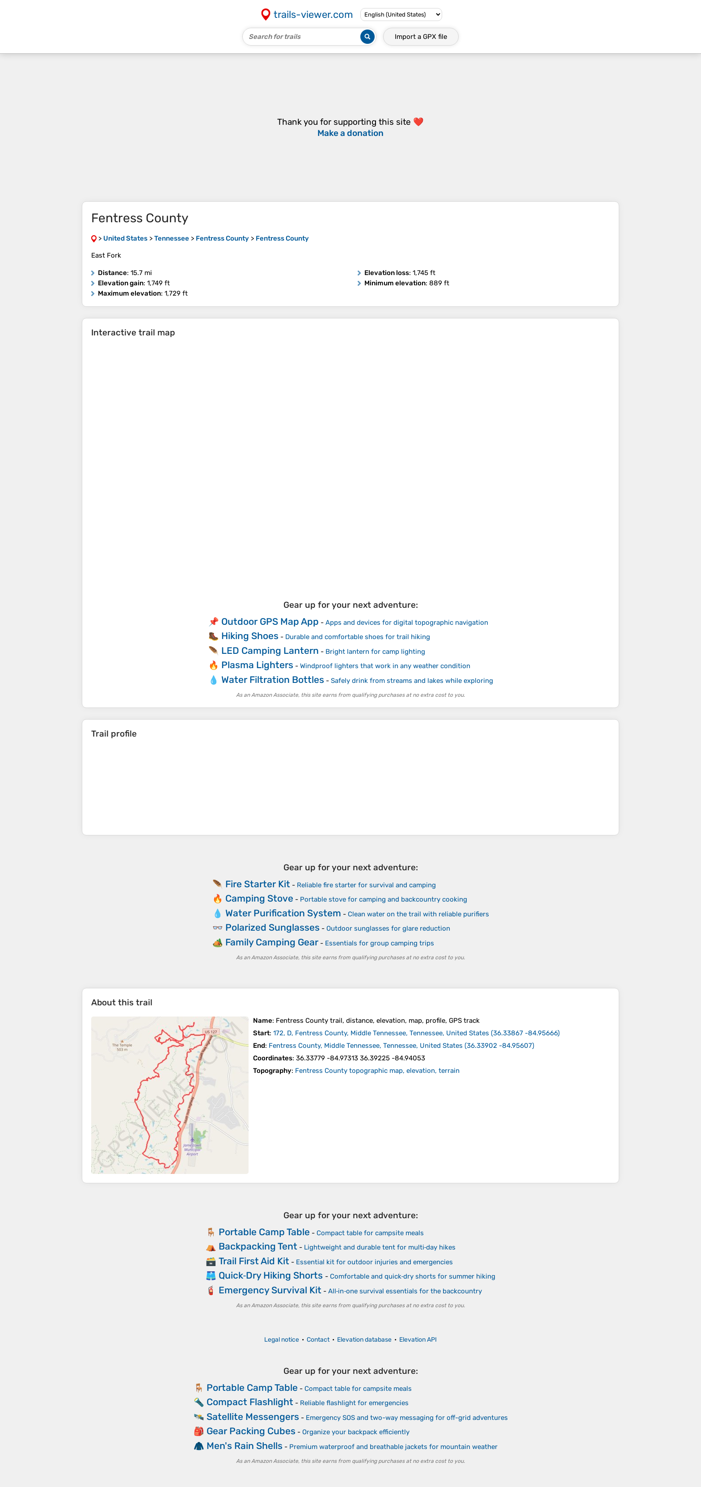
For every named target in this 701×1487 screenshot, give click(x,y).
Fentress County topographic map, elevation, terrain (377, 1071)
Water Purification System (283, 913)
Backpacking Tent (258, 1246)
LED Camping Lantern (270, 650)
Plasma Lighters (257, 664)
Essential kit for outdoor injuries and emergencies (374, 1262)
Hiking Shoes (250, 635)
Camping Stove (259, 898)
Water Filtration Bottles (272, 679)
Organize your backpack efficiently (356, 1432)
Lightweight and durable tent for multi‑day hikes (380, 1247)
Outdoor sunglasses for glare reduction (388, 928)
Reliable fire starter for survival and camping (366, 885)
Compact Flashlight (250, 1401)
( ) (416, 1033)
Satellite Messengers (253, 1416)
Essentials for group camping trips (379, 943)
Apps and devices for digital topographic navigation (406, 623)
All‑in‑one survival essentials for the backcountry (405, 1291)
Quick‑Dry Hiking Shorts (271, 1275)
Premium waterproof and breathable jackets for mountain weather (393, 1447)
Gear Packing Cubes (251, 1430)
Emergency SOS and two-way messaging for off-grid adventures (407, 1418)
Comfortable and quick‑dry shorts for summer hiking (413, 1276)
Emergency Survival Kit (270, 1290)
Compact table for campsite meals (370, 1233)
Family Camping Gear (271, 942)
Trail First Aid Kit (254, 1261)
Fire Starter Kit (257, 884)
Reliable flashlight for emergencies (354, 1403)
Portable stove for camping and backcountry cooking (383, 899)
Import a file (421, 37)
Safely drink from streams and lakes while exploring (412, 681)
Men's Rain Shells (245, 1445)
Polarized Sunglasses (272, 927)
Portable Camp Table (264, 1231)
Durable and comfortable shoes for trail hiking (357, 637)
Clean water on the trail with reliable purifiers (418, 914)
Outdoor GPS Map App (270, 621)
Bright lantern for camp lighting (375, 652)
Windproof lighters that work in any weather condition (385, 666)
